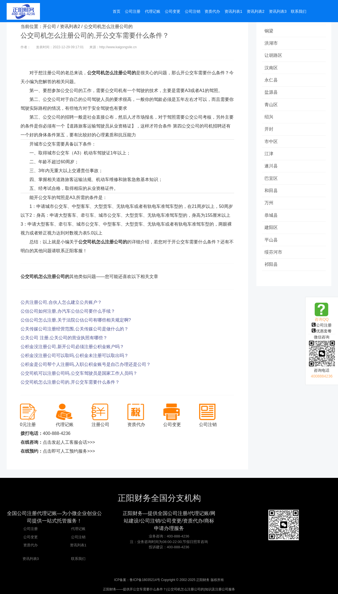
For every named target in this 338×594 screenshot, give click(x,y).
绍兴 (269, 118)
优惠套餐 (322, 331)
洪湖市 (271, 43)
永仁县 (271, 80)
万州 (269, 205)
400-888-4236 (56, 433)
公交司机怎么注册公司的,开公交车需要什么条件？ (70, 382)
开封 (269, 130)
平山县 (271, 243)
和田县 (271, 193)
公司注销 (78, 537)
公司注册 (322, 325)
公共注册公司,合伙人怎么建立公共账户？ (61, 302)
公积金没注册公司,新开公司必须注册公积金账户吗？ (72, 346)
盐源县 (271, 93)
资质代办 (30, 545)
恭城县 (271, 218)
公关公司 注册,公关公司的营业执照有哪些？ (64, 337)
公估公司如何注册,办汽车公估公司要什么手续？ (68, 311)
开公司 (49, 26)
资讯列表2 (70, 26)
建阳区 (271, 230)
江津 (269, 155)
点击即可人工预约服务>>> (69, 451)
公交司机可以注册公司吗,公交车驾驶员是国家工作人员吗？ (79, 373)
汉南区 (271, 68)
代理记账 (78, 529)
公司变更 (30, 537)
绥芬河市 (273, 255)
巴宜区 (271, 180)
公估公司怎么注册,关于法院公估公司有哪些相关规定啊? (76, 320)
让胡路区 (273, 55)
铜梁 (269, 31)
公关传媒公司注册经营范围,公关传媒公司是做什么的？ (74, 329)
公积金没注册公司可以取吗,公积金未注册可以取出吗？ (74, 355)
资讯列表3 (30, 559)
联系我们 (78, 559)
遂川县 (271, 168)
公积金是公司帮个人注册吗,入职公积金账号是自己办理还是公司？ (85, 364)
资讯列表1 (78, 545)
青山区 (271, 105)
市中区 (271, 143)
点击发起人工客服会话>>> (69, 442)
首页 (116, 11)
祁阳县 (271, 268)
